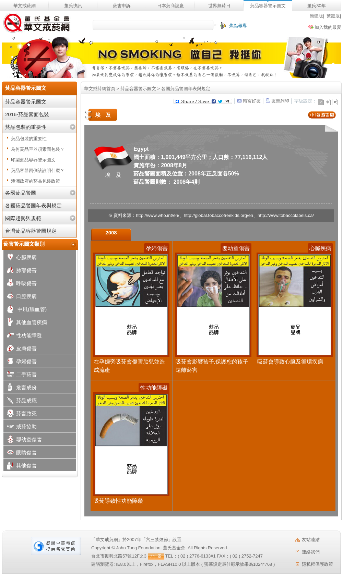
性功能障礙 (22, 336)
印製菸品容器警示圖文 (33, 159)
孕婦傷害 (20, 362)
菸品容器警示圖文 (268, 5)
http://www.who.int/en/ (157, 215)
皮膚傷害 (20, 349)
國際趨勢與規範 (23, 218)
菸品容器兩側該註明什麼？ (37, 170)
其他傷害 (20, 466)
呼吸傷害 (20, 284)
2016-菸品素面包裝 (27, 114)
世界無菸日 (219, 5)
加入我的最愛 (328, 27)
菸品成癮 (20, 401)
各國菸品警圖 (20, 193)
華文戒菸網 (24, 5)
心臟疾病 (20, 258)
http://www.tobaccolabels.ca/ (286, 215)
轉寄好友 (248, 100)
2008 (111, 232)
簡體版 (316, 16)
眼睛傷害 (20, 453)
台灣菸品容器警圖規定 (31, 231)
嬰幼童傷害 (22, 440)
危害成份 (20, 388)
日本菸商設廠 (170, 5)
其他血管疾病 (25, 323)
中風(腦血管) (25, 310)
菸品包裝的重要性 (25, 127)
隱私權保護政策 (317, 564)
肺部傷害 (20, 271)
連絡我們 (311, 551)
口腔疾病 (20, 297)
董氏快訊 (73, 5)
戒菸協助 (20, 427)
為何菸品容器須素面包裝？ (37, 149)
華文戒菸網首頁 (99, 88)
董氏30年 (316, 5)
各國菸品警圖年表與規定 (33, 205)
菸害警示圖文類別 (24, 244)
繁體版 (333, 16)
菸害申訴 (122, 5)
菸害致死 (20, 414)
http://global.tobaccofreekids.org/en (218, 215)
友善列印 (277, 100)
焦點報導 (238, 25)
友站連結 (311, 539)
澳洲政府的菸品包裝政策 (35, 181)
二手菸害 (20, 375)
